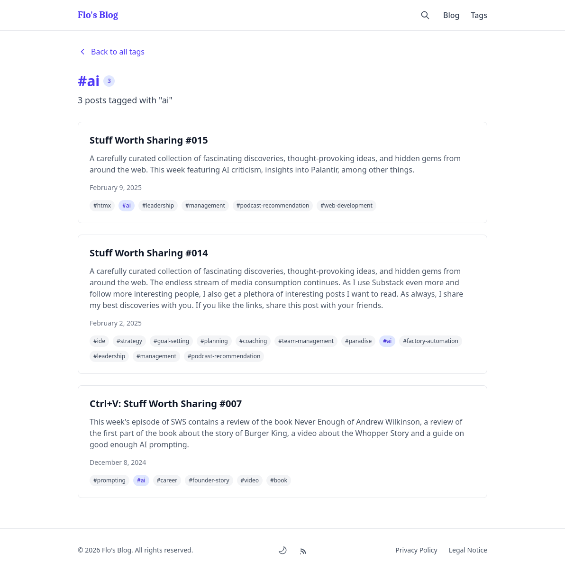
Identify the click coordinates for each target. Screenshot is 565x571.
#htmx (102, 205)
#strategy (129, 341)
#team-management (306, 341)
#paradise (358, 341)
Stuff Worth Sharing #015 (149, 140)
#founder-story (209, 480)
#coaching (253, 341)
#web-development (346, 205)
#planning (214, 341)
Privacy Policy (416, 549)
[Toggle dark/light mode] (282, 550)
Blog (451, 15)
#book (278, 480)
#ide (99, 341)
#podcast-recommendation (273, 205)
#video (250, 480)
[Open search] (425, 15)
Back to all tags (111, 51)
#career (167, 480)
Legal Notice (468, 549)
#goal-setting (171, 341)
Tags (479, 15)
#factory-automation (430, 341)
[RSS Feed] (304, 550)
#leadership (158, 205)
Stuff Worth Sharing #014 (149, 252)
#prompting (109, 480)
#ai (126, 205)
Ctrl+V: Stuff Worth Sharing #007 (166, 403)
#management (205, 205)
